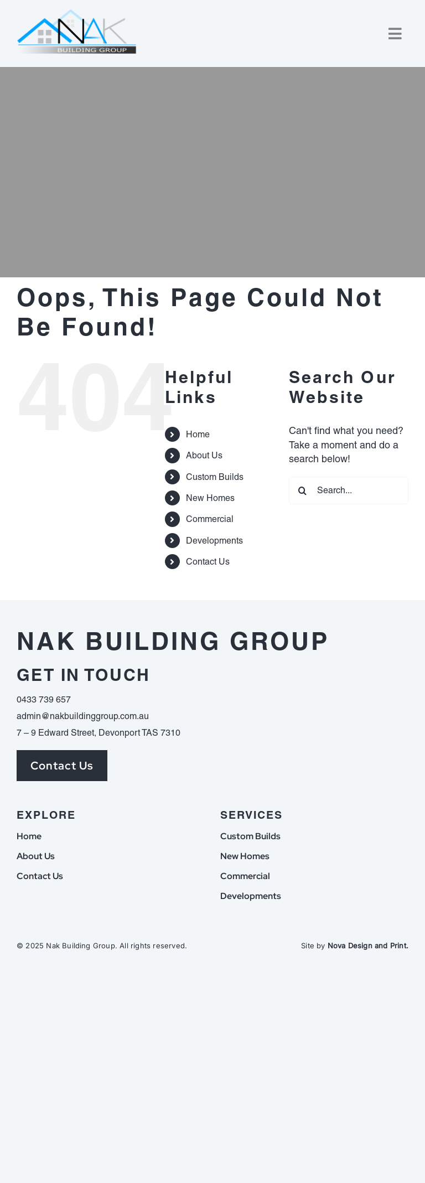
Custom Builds (214, 477)
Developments (214, 540)
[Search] (303, 490)
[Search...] (348, 490)
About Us (204, 455)
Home (198, 434)
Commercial (210, 519)
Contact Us (208, 561)
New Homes (210, 498)
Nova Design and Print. (368, 945)
